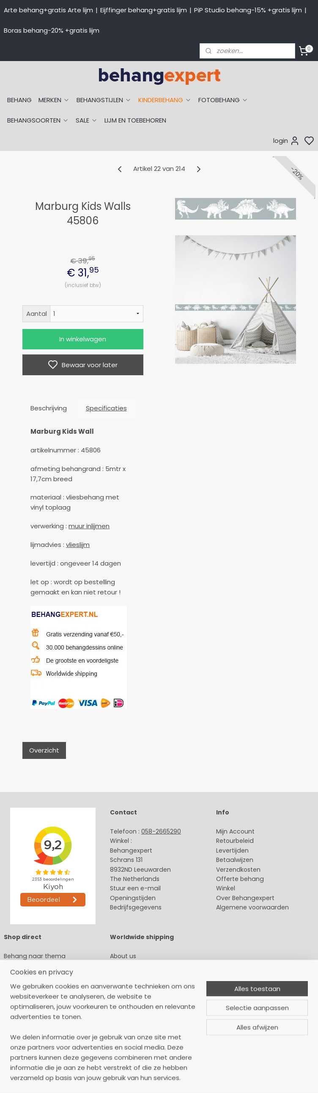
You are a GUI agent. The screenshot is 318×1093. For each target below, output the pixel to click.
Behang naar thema (35, 956)
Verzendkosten (238, 869)
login (286, 141)
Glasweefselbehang (33, 1022)
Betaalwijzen (234, 860)
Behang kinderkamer (35, 1003)
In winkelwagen (82, 339)
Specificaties (106, 408)
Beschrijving (48, 408)
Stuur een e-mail (136, 888)
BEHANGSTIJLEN (104, 99)
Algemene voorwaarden (252, 907)
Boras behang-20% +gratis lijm (51, 30)
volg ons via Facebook (156, 994)
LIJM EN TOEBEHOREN (135, 120)
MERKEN (54, 99)
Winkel (225, 888)
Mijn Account (235, 831)
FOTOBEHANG (223, 99)
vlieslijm (78, 544)
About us (123, 956)
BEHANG (19, 99)
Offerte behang (240, 879)
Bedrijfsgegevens (136, 907)
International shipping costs (151, 975)
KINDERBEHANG (165, 99)
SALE (87, 120)
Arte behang (22, 965)
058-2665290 (161, 831)
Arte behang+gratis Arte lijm (48, 10)
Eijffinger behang (29, 975)
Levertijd (228, 850)
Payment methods (138, 965)
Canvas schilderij (29, 1041)
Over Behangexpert (245, 898)
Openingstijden (133, 898)
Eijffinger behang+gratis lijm (143, 10)
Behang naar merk (32, 994)
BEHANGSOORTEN (38, 120)
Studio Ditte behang (34, 984)
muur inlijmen (89, 525)
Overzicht (44, 750)
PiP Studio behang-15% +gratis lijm (248, 10)
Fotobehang (22, 1032)
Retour (226, 840)
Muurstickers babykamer (40, 1013)
